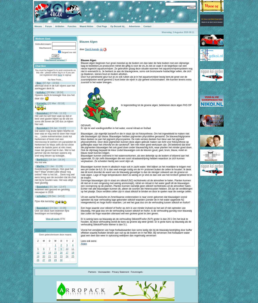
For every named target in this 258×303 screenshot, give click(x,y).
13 (43, 252)
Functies (72, 26)
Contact (147, 26)
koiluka (41, 92)
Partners (92, 272)
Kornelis (42, 103)
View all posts (53, 219)
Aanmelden (55, 58)
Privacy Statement (120, 272)
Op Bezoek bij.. (118, 26)
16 (61, 252)
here (60, 75)
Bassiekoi (42, 113)
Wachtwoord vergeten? (55, 60)
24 (67, 256)
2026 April (40, 230)
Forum (48, 26)
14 (49, 252)
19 (38, 256)
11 (73, 249)
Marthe (41, 166)
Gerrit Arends (92, 49)
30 (61, 260)
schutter (42, 196)
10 (67, 249)
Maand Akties (86, 26)
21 (49, 256)
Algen (84, 243)
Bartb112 (42, 159)
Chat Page (102, 26)
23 (61, 256)
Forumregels (137, 272)
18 (73, 252)
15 (55, 252)
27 (43, 260)
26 (38, 260)
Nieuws (38, 26)
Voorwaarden (104, 272)
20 (43, 256)
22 (55, 256)
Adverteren (134, 26)
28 (49, 260)
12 (38, 252)
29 (55, 260)
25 (73, 256)
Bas (39, 83)
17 (67, 252)
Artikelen (59, 26)
